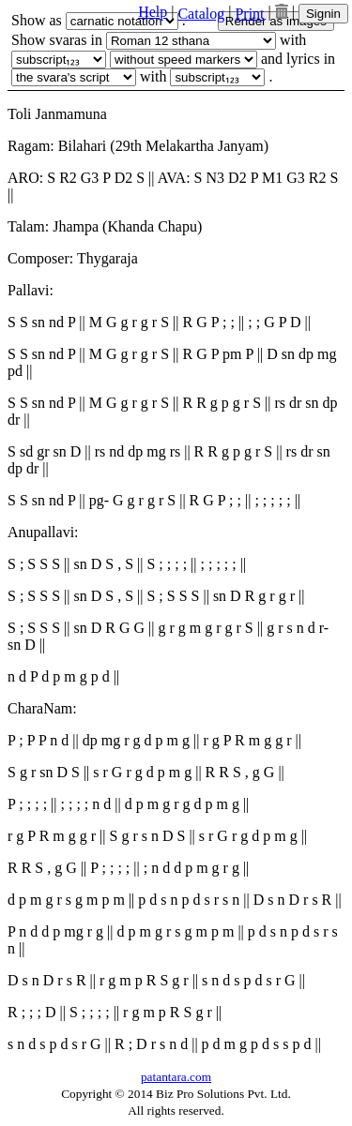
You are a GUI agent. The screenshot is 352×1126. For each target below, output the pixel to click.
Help (152, 12)
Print (249, 14)
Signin (323, 14)
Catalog (200, 14)
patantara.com (176, 1077)
